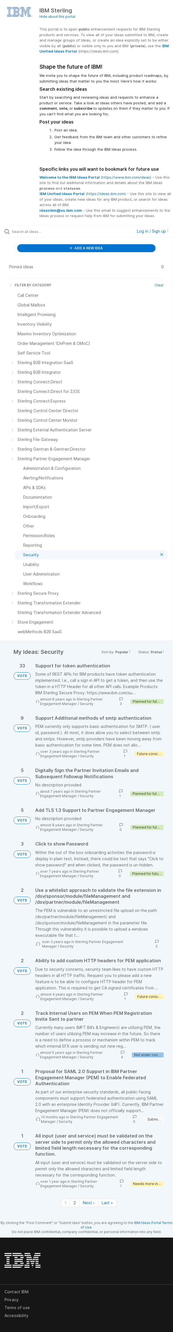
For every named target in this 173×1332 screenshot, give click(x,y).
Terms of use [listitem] (17, 1307)
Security (87, 704)
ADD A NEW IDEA (86, 248)
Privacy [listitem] (12, 1299)
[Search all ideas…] (44, 231)
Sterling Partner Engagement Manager (71, 701)
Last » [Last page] (107, 1202)
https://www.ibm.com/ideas (126, 177)
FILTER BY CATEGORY (30, 285)
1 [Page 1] (65, 1202)
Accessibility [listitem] (16, 1315)
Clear (159, 285)
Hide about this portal (57, 16)
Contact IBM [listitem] (16, 1291)
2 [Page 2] (75, 1202)
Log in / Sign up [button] (152, 231)
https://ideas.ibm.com (106, 193)
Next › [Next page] (89, 1202)
